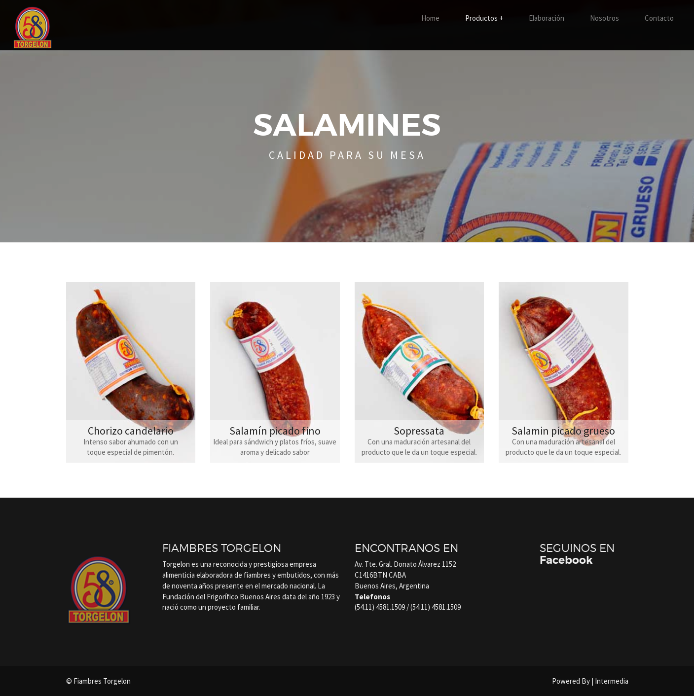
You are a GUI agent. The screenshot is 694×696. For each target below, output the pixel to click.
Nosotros (604, 18)
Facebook (566, 560)
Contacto (659, 18)
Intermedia (611, 681)
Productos (484, 18)
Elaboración (546, 18)
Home (430, 18)
